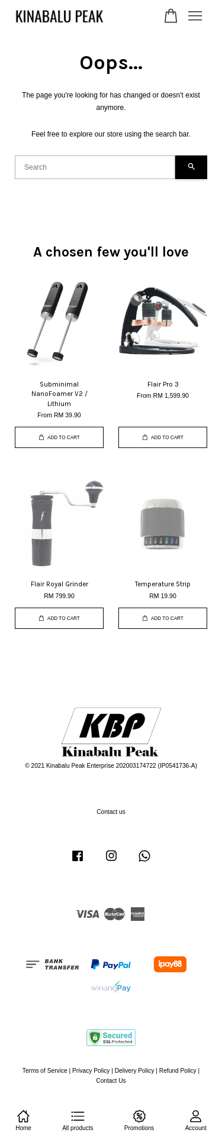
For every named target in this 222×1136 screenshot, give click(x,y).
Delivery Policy (135, 1070)
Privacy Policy (91, 1070)
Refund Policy (178, 1070)
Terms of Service (44, 1070)
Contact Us (111, 1080)
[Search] (95, 167)
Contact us (111, 812)
